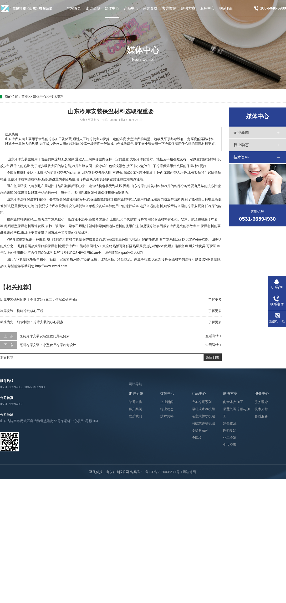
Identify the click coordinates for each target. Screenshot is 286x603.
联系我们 (135, 416)
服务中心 (262, 393)
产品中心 (199, 393)
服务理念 (261, 402)
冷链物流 (229, 423)
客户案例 (135, 409)
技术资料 (57, 96)
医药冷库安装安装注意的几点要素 (45, 336)
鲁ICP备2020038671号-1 (164, 472)
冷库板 (197, 437)
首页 (24, 96)
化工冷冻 (229, 437)
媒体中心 (39, 96)
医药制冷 (229, 430)
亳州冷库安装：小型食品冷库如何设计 (48, 345)
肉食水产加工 (233, 402)
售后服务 (261, 416)
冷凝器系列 (200, 430)
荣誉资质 (135, 402)
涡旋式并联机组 (203, 423)
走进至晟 (136, 393)
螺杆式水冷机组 (203, 409)
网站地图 (189, 472)
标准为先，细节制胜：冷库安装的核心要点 (31, 322)
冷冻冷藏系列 (202, 402)
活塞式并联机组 (203, 416)
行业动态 (241, 145)
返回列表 (212, 357)
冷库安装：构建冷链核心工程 (21, 311)
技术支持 (261, 409)
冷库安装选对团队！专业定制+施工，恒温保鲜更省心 (39, 300)
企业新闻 (241, 132)
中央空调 (229, 445)
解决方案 (230, 393)
